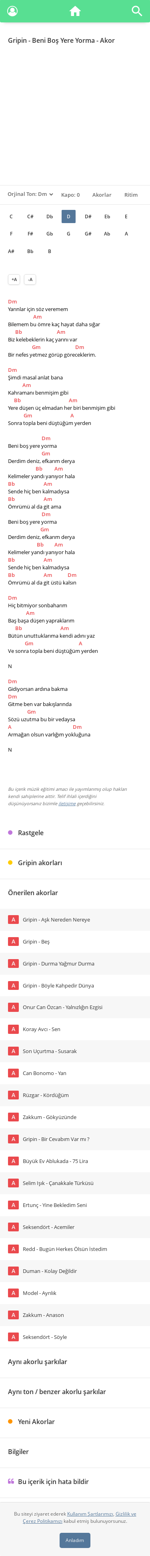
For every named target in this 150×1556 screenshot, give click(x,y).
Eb (107, 216)
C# (30, 216)
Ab (107, 233)
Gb (49, 233)
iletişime (67, 803)
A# (11, 251)
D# (88, 216)
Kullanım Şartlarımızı (90, 1513)
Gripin (17, 40)
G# (88, 233)
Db (49, 216)
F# (30, 233)
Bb (30, 251)
